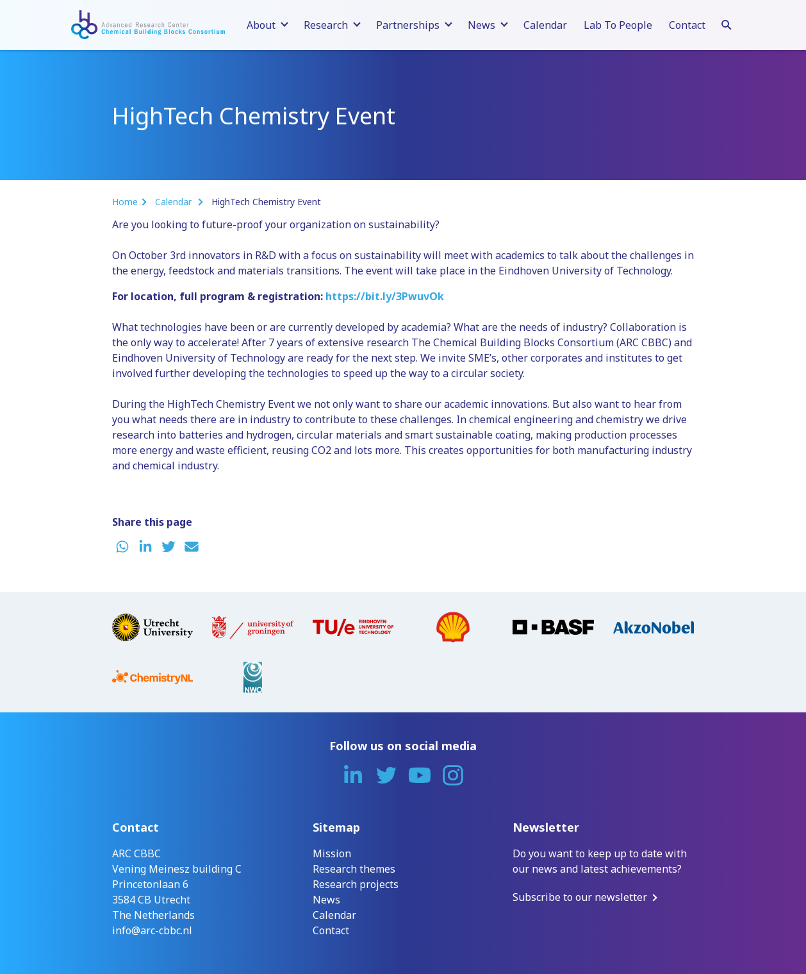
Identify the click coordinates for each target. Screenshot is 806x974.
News (326, 900)
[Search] (726, 23)
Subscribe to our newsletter (580, 897)
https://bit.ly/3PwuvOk (384, 296)
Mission (332, 853)
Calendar (545, 25)
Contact (687, 25)
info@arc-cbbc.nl (152, 930)
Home (125, 202)
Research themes (354, 869)
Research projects (356, 884)
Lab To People (618, 25)
